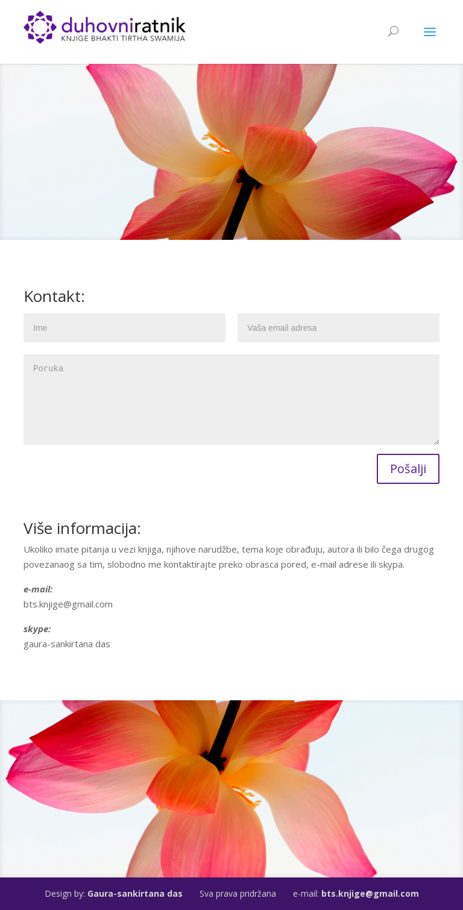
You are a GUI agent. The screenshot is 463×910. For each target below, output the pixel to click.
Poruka (231, 399)
